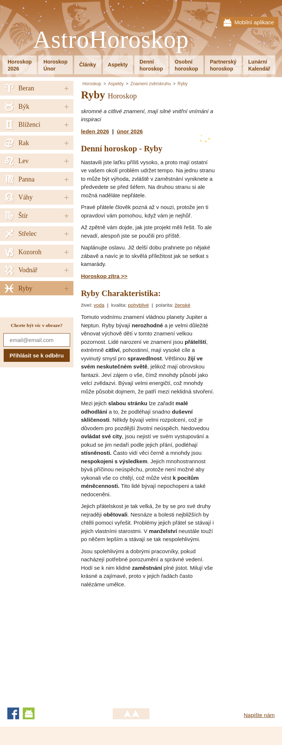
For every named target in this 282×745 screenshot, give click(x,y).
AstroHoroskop (111, 39)
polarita (164, 305)
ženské (183, 305)
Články (87, 65)
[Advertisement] (142, 645)
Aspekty (118, 65)
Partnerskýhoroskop (223, 65)
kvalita (118, 305)
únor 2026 (130, 131)
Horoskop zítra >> (104, 276)
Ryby (183, 83)
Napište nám (259, 715)
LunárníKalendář (259, 65)
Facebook (13, 713)
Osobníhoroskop (186, 65)
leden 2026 (95, 131)
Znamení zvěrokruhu (150, 83)
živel (86, 305)
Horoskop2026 (20, 65)
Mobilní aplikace (254, 22)
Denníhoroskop (151, 65)
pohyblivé (138, 305)
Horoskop (91, 83)
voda (99, 305)
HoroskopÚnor (55, 65)
